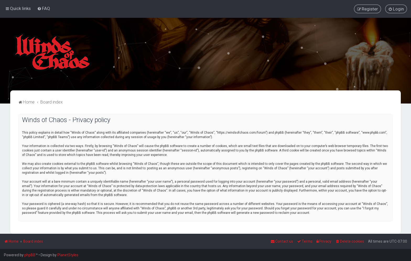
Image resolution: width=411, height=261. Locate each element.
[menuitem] (43, 8)
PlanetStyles (67, 255)
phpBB (29, 255)
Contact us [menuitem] (282, 241)
